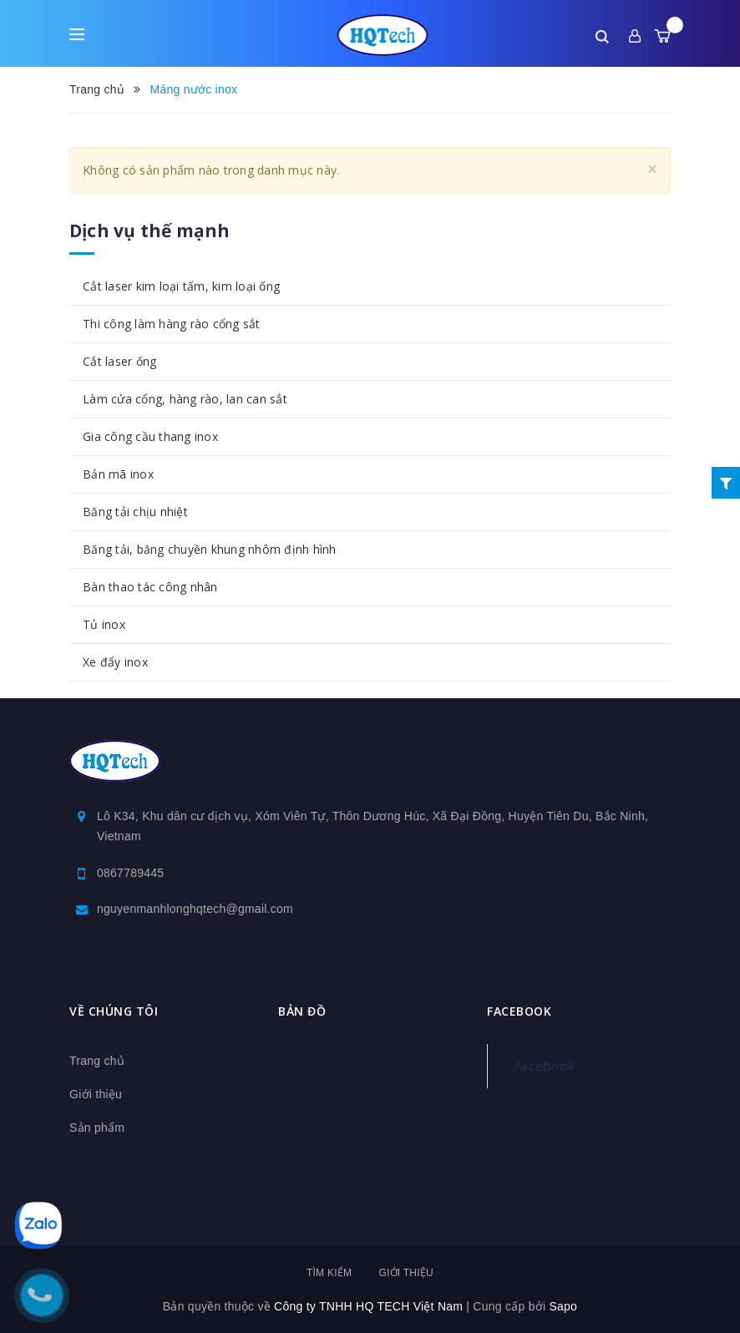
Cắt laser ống (119, 361)
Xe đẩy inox (115, 662)
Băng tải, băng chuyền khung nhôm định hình (210, 549)
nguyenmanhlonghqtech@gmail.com (195, 908)
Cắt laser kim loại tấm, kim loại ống (181, 286)
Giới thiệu (95, 1094)
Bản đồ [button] (302, 1011)
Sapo (563, 1306)
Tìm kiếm (329, 1273)
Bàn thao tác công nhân (150, 587)
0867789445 (130, 872)
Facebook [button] (519, 1011)
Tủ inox (104, 624)
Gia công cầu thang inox (150, 436)
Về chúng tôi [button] (113, 1011)
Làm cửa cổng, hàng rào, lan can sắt (185, 399)
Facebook (543, 1066)
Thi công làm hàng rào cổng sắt (172, 324)
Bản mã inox (118, 474)
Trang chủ (96, 1060)
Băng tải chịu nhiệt (135, 512)
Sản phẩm (96, 1127)
